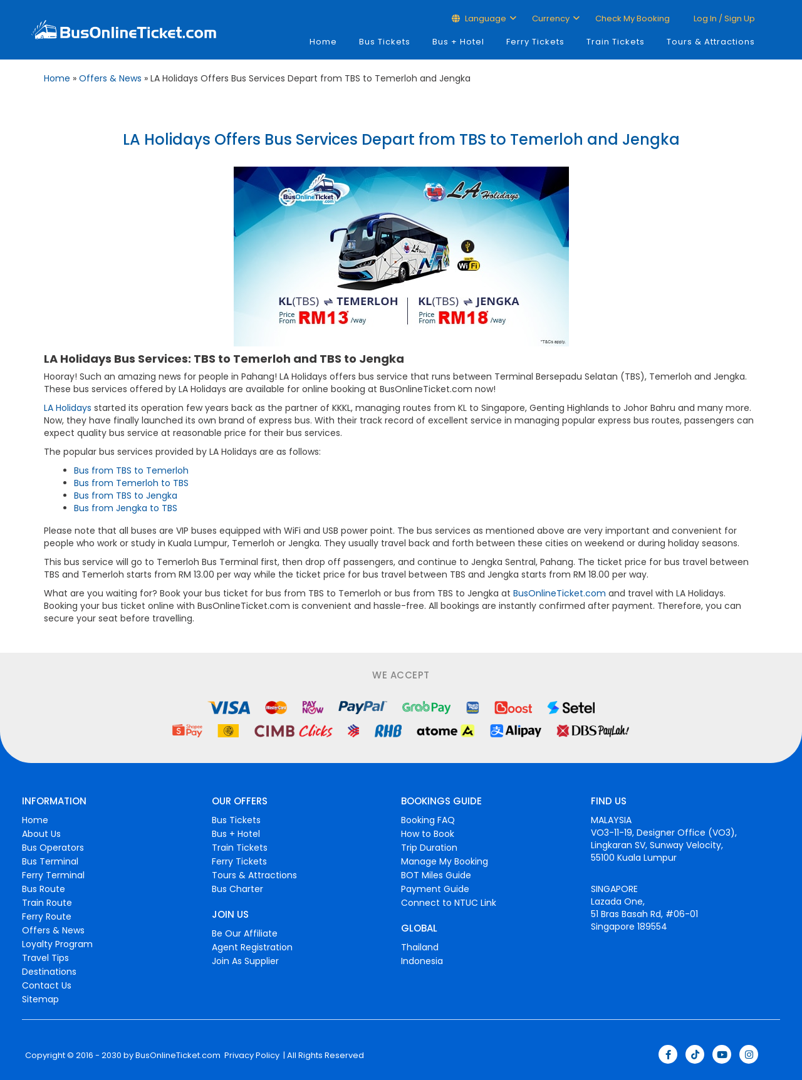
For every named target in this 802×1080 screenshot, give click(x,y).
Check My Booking (632, 18)
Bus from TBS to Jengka (125, 495)
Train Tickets (615, 42)
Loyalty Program (57, 944)
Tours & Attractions (711, 42)
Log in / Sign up (723, 18)
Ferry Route (46, 916)
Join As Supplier (245, 961)
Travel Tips (45, 958)
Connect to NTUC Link (448, 902)
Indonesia (422, 961)
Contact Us (46, 985)
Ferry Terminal (53, 875)
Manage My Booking (444, 861)
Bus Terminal (50, 861)
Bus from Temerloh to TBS (131, 483)
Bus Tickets (384, 42)
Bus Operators (53, 847)
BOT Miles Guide (436, 875)
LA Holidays (67, 408)
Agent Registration (252, 947)
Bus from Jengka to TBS (125, 508)
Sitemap (40, 999)
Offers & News (110, 78)
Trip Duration (429, 847)
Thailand (420, 947)
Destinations (49, 971)
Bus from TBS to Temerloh (131, 470)
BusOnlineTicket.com (559, 593)
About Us (41, 834)
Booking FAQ (428, 820)
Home (323, 42)
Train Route (47, 902)
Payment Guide (435, 889)
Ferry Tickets (535, 42)
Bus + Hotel (458, 42)
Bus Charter (237, 889)
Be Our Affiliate (245, 933)
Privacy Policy (250, 1055)
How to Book (427, 834)
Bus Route (43, 889)
